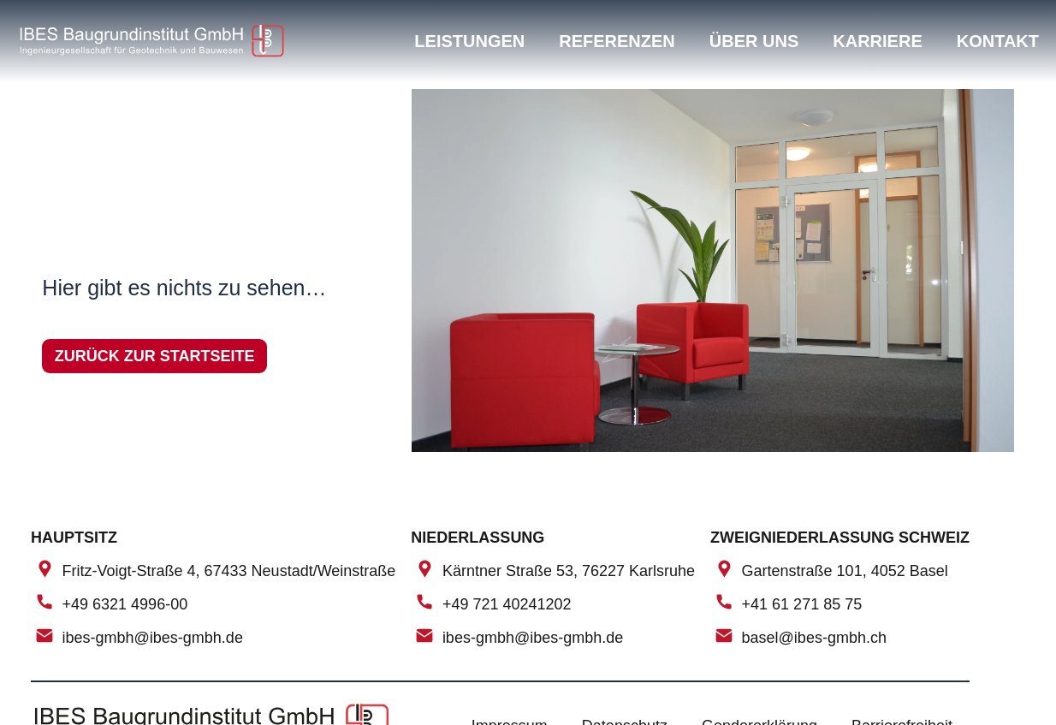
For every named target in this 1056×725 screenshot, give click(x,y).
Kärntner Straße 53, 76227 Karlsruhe (568, 570)
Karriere (877, 41)
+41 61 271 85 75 (802, 604)
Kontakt (998, 41)
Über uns (753, 41)
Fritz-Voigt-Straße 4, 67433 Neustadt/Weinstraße (229, 570)
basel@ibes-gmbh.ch (814, 638)
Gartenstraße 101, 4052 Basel (845, 570)
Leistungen (469, 41)
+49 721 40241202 (507, 604)
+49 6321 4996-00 (125, 604)
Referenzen (617, 41)
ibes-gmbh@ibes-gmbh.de (152, 638)
